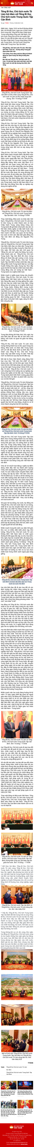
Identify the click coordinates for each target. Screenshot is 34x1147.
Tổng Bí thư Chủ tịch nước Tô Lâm (16, 1067)
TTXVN (6, 23)
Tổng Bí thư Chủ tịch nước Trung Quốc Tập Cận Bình (19, 1073)
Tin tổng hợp (6, 7)
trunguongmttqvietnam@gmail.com (19, 1142)
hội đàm (8, 1070)
